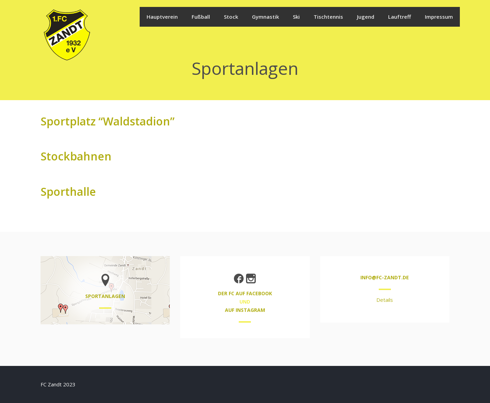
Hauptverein (162, 16)
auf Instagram (245, 310)
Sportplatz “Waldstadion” (108, 121)
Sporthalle (68, 191)
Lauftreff (399, 16)
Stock (231, 16)
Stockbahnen (76, 156)
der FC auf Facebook (245, 293)
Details (384, 299)
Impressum (439, 16)
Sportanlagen (105, 296)
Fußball (201, 16)
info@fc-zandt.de (384, 277)
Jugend (365, 16)
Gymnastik (265, 16)
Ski (296, 16)
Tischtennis (328, 16)
